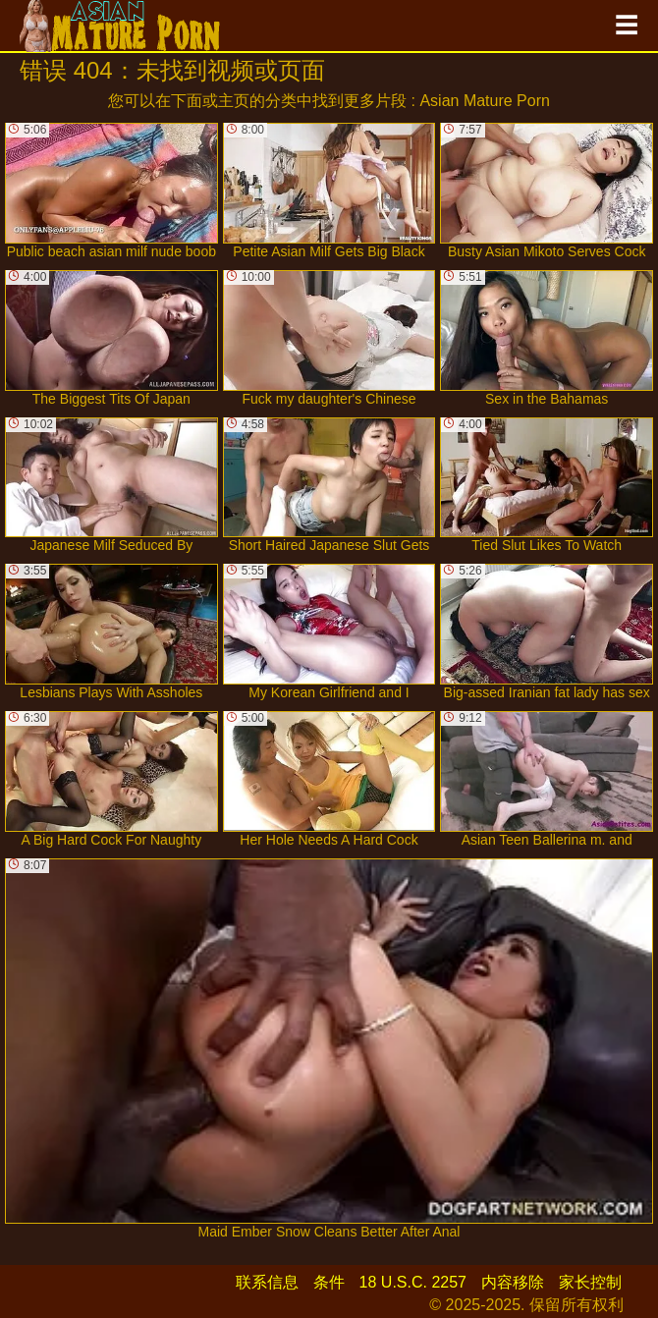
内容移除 (512, 1282)
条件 (329, 1282)
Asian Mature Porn (484, 100)
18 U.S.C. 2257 (412, 1282)
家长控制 (590, 1282)
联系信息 (267, 1282)
